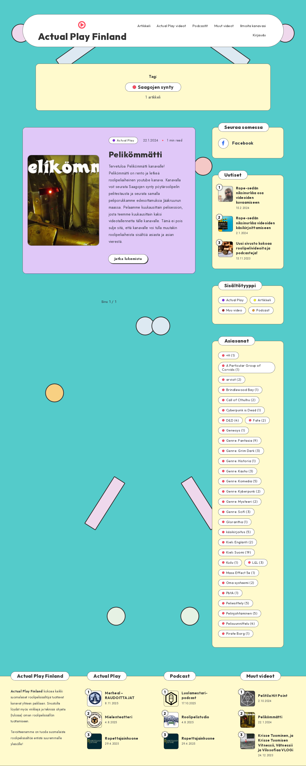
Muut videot (224, 26)
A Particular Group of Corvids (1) (241, 367)
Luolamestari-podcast (194, 695)
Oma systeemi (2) (238, 583)
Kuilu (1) (230, 562)
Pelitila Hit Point (273, 695)
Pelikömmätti (135, 154)
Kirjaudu (259, 35)
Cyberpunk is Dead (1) (241, 410)
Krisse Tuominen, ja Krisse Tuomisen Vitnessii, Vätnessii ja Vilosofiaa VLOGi (275, 742)
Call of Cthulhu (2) (239, 400)
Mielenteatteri (118, 717)
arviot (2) (231, 379)
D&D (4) (230, 420)
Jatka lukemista (128, 258)
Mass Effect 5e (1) (238, 573)
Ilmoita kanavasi (253, 26)
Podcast (261, 310)
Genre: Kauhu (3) (237, 471)
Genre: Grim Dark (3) (241, 451)
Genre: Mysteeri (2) (240, 501)
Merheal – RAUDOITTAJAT (119, 695)
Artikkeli (144, 26)
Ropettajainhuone (121, 738)
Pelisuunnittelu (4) (238, 623)
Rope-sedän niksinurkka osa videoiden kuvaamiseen (250, 195)
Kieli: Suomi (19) (236, 552)
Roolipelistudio (195, 717)
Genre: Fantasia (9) (240, 440)
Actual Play (123, 140)
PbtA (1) (230, 593)
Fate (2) (257, 420)
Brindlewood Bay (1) (240, 390)
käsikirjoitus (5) (236, 532)
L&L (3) (256, 562)
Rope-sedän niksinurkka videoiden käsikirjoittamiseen (255, 223)
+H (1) (228, 355)
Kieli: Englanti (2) (237, 542)
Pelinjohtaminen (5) (240, 613)
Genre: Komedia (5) (240, 481)
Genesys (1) (233, 430)
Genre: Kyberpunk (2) (241, 491)
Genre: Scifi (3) (236, 512)
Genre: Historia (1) (239, 461)
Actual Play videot (171, 26)
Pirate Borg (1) (236, 633)
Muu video (232, 310)
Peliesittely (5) (235, 603)
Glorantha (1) (235, 522)
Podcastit (200, 26)
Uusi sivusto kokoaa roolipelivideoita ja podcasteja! (254, 248)
